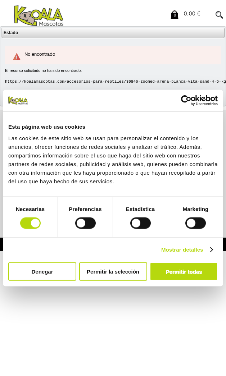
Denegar (42, 271)
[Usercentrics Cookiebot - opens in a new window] (186, 100)
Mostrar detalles (182, 250)
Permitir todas (184, 271)
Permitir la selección (113, 271)
